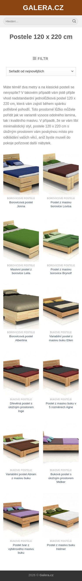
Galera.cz (41, 7)
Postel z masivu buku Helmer (61, 547)
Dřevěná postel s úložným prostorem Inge (21, 407)
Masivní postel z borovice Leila (21, 271)
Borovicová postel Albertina (21, 338)
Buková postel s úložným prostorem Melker (61, 478)
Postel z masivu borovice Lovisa (61, 204)
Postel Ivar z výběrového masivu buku (21, 548)
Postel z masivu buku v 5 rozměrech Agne (61, 405)
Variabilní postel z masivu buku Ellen (61, 338)
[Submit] (74, 21)
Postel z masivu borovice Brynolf (61, 271)
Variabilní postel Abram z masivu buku (21, 476)
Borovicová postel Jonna (21, 204)
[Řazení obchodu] (41, 71)
